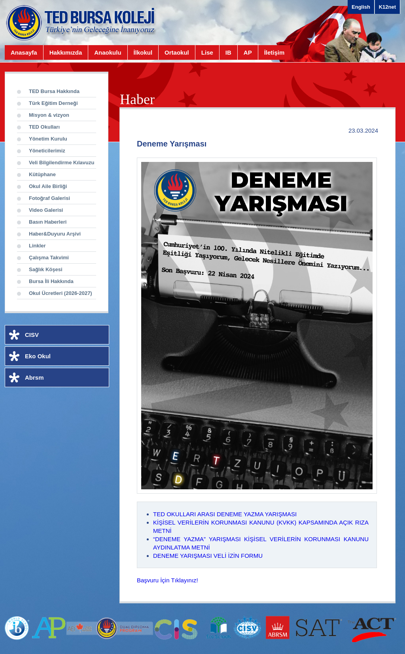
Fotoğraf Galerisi (49, 198)
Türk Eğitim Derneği (53, 103)
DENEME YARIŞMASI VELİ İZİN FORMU (208, 555)
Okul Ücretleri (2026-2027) (60, 293)
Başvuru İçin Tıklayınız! (167, 580)
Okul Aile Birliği (48, 186)
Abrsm (34, 377)
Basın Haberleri (47, 222)
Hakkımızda (65, 52)
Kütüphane (42, 174)
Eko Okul (38, 356)
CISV (32, 334)
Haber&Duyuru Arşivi (55, 234)
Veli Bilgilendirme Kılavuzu (61, 162)
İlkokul (143, 52)
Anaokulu (107, 52)
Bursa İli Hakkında (51, 281)
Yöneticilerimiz (47, 151)
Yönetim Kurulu (48, 139)
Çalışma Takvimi (49, 257)
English (361, 7)
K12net (387, 7)
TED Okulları (44, 127)
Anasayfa (24, 52)
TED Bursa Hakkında (54, 91)
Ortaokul (177, 52)
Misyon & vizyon (49, 115)
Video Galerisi (46, 210)
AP (248, 52)
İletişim (274, 52)
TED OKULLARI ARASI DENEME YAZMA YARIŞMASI (225, 514)
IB (228, 52)
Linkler (37, 246)
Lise (207, 52)
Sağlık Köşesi (45, 269)
